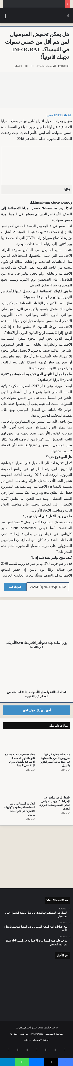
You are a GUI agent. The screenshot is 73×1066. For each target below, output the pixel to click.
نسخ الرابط (15, 586)
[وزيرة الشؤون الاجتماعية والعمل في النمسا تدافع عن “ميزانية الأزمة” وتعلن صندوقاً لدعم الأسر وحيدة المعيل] (59, 984)
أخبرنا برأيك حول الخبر (36, 710)
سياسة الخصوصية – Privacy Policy (46, 1033)
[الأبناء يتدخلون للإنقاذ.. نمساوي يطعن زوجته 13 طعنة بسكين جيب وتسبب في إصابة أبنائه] (13, 970)
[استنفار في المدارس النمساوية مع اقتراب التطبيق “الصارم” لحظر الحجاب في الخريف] (36, 1003)
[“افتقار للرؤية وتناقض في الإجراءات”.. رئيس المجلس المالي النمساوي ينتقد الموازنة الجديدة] (54, 785)
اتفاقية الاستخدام (41, 1040)
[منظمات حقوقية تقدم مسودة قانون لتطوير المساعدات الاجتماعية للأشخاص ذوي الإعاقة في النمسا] (19, 742)
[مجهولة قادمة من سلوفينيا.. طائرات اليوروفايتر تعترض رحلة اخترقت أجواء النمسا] (13, 1001)
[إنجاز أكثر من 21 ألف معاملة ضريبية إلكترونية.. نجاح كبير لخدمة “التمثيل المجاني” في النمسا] (36, 969)
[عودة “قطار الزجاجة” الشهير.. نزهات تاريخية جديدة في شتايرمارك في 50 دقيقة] (13, 986)
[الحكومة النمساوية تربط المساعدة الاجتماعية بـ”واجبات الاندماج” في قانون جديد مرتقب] (19, 788)
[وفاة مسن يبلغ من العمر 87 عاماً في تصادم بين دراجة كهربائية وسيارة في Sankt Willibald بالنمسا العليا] (36, 986)
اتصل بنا (14, 1033)
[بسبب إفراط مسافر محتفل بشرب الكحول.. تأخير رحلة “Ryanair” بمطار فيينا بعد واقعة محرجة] (59, 1001)
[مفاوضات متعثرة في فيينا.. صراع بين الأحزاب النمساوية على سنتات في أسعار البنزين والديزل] (54, 742)
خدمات (27, 1040)
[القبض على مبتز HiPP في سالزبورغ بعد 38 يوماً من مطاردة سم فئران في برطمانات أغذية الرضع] (59, 969)
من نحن (24, 1033)
